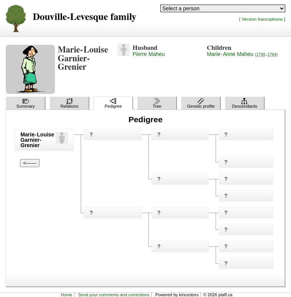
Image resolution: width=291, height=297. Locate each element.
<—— (29, 163)
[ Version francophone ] (262, 18)
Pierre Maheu (149, 54)
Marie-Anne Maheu (242, 54)
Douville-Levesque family (84, 17)
